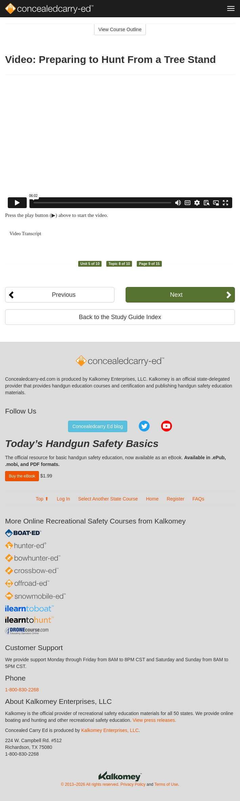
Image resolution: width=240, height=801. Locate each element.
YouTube (166, 426)
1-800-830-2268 (22, 689)
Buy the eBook (22, 476)
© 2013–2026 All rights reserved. (90, 784)
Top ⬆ (42, 499)
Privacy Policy (133, 784)
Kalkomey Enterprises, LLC (110, 730)
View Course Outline (120, 29)
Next (176, 294)
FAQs (198, 499)
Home (152, 499)
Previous (63, 294)
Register (175, 499)
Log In (63, 499)
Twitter (144, 426)
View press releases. (154, 720)
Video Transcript (25, 233)
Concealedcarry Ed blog (97, 426)
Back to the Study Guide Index (120, 317)
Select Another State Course (108, 499)
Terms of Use (166, 784)
